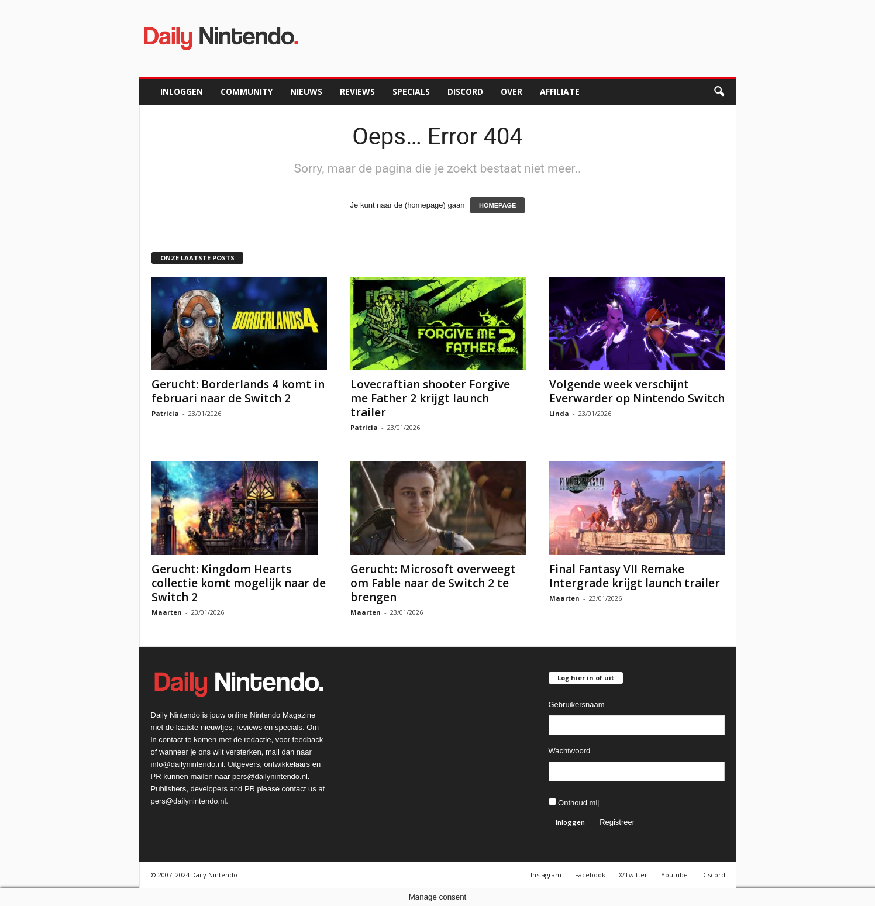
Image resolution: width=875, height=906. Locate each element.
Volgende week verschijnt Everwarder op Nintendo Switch (637, 391)
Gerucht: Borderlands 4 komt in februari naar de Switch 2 (238, 391)
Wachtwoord (570, 750)
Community (247, 91)
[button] (719, 92)
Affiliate (560, 91)
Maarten (166, 612)
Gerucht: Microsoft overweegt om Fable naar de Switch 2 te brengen (433, 583)
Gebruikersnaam (577, 704)
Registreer (617, 822)
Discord (465, 91)
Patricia (165, 413)
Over (511, 91)
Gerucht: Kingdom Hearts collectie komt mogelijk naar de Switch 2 (238, 583)
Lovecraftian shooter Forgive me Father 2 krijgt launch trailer (430, 398)
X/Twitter (633, 874)
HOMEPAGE (497, 205)
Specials (411, 91)
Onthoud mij (574, 802)
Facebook (590, 874)
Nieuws (306, 91)
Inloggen (181, 91)
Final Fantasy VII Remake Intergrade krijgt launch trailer (634, 576)
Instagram (545, 874)
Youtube (674, 874)
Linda (559, 413)
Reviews (357, 91)
